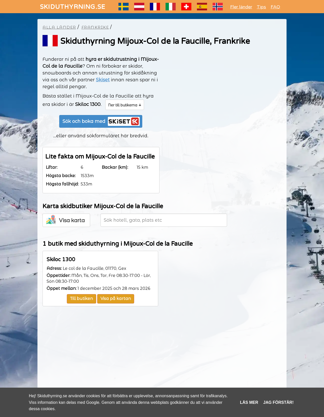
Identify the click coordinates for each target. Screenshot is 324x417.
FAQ (275, 7)
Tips (261, 7)
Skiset (103, 80)
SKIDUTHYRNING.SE (72, 7)
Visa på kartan (115, 298)
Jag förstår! (278, 402)
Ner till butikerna (124, 105)
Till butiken (81, 298)
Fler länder (241, 7)
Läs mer (249, 402)
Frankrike (95, 27)
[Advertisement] (162, 356)
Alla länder (59, 27)
